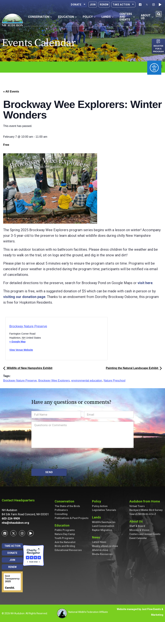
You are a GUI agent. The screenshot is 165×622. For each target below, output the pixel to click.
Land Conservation (103, 526)
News (97, 537)
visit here (145, 283)
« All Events (11, 91)
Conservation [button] (40, 16)
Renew (104, 4)
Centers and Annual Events (144, 534)
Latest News (99, 542)
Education (63, 525)
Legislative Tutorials (104, 510)
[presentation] (58, 458)
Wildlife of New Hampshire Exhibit (27, 368)
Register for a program (158, 48)
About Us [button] (147, 17)
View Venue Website (21, 349)
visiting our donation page (24, 297)
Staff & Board (137, 526)
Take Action (123, 4)
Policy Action (100, 506)
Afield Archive (100, 550)
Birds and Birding (65, 546)
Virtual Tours (137, 506)
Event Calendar (138, 538)
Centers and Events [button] (127, 16)
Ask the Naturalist (65, 542)
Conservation (65, 501)
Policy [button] (89, 16)
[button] (159, 14)
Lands (97, 517)
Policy (97, 501)
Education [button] (67, 16)
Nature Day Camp (65, 534)
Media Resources (102, 554)
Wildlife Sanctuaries (103, 522)
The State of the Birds (67, 506)
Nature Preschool (115, 380)
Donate (78, 4)
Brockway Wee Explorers (54, 380)
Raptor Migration (102, 530)
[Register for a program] (158, 41)
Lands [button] (108, 16)
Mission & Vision (139, 530)
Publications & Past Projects (71, 518)
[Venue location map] (71, 339)
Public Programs (65, 530)
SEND (49, 472)
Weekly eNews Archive (105, 546)
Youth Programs (64, 538)
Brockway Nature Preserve (28, 326)
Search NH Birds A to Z (142, 514)
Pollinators (61, 510)
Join (93, 4)
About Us (136, 521)
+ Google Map (17, 341)
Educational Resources (68, 550)
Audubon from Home (145, 501)
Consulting (61, 514)
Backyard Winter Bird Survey (146, 510)
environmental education (86, 380)
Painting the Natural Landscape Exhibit (134, 368)
